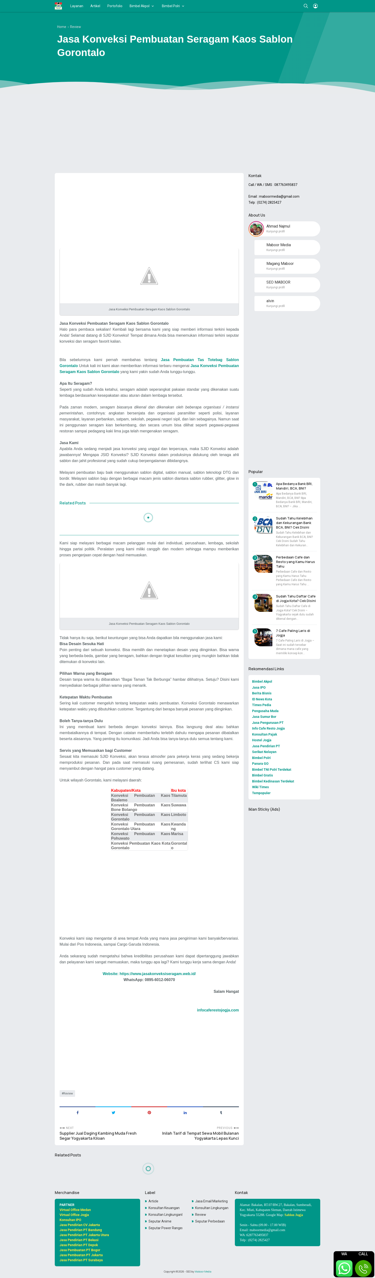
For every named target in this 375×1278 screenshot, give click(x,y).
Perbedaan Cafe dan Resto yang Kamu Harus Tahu (295, 562)
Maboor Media (203, 1271)
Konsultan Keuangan (164, 1208)
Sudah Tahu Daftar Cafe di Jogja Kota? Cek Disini (296, 598)
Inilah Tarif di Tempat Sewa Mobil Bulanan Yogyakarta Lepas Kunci (200, 1136)
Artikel (95, 6)
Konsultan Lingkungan (211, 1208)
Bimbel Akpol (139, 6)
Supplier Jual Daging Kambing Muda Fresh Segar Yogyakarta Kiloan (98, 1136)
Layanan (76, 6)
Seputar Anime (160, 1221)
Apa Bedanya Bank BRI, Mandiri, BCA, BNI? (294, 486)
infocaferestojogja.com (218, 1010)
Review (68, 1093)
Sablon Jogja (294, 1215)
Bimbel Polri (171, 6)
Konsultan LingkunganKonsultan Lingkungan (165, 1215)
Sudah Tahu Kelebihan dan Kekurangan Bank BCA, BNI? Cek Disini (294, 523)
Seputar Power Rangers (165, 1228)
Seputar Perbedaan (210, 1221)
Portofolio (114, 6)
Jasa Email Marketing (211, 1201)
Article (153, 1201)
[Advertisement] (187, 132)
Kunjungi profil (275, 231)
